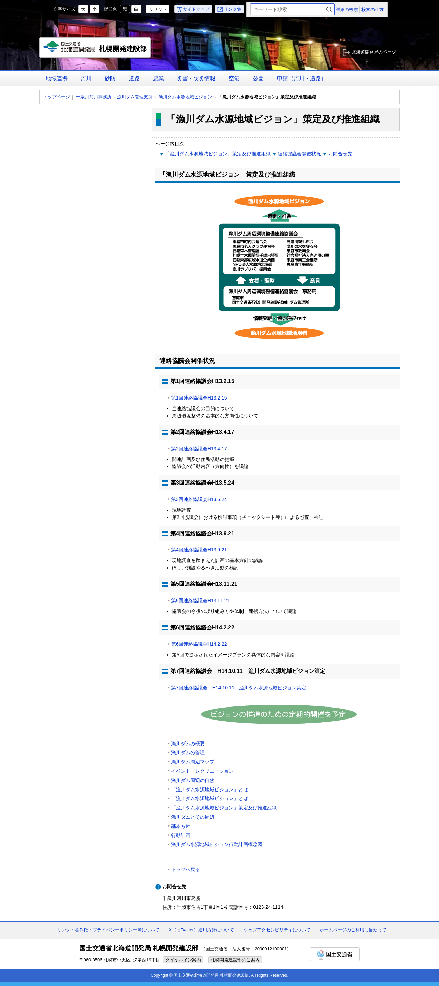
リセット (158, 9)
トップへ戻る (185, 869)
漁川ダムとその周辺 (192, 817)
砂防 (110, 78)
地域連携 (57, 78)
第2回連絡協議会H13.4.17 (199, 448)
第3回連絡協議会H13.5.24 (199, 499)
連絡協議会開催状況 (299, 153)
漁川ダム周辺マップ (192, 761)
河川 (86, 78)
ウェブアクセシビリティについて (277, 929)
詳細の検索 (347, 9)
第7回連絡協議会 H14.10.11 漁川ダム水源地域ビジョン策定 (238, 687)
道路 (134, 78)
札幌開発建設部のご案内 (235, 959)
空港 (234, 78)
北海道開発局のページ (374, 52)
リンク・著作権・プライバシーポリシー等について (108, 929)
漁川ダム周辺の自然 (192, 780)
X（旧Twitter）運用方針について (201, 929)
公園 (258, 78)
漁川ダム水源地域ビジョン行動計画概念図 (216, 844)
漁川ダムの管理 (188, 752)
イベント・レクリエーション (202, 771)
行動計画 (180, 835)
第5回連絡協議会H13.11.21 (200, 600)
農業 (158, 78)
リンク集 (232, 9)
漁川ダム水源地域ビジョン (185, 96)
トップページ (56, 96)
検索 (329, 9)
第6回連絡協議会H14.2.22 (199, 644)
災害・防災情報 (196, 78)
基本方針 (180, 826)
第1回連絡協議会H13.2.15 (199, 398)
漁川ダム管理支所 (135, 96)
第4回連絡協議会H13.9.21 (199, 550)
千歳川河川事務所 (93, 96)
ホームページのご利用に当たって (353, 929)
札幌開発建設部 (95, 49)
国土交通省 (335, 954)
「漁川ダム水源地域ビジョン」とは (209, 789)
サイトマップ (196, 9)
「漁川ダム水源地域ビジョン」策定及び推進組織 (218, 153)
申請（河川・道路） (302, 78)
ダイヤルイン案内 (183, 959)
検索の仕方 (372, 9)
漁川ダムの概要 (188, 743)
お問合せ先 (340, 153)
